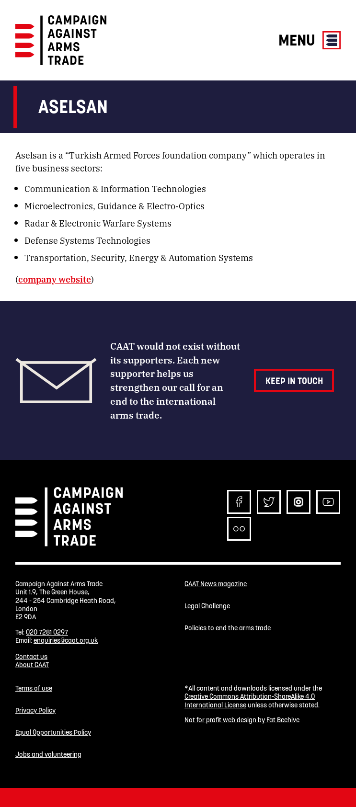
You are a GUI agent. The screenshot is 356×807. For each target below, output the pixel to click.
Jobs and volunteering (48, 754)
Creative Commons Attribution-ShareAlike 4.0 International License (249, 700)
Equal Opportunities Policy (53, 732)
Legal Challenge (207, 606)
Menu (309, 40)
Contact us (31, 656)
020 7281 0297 (47, 632)
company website (54, 279)
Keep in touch (294, 380)
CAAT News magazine (215, 584)
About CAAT (32, 664)
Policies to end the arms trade (227, 628)
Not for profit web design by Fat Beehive (241, 720)
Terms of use (33, 688)
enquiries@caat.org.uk (66, 640)
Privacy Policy (35, 710)
